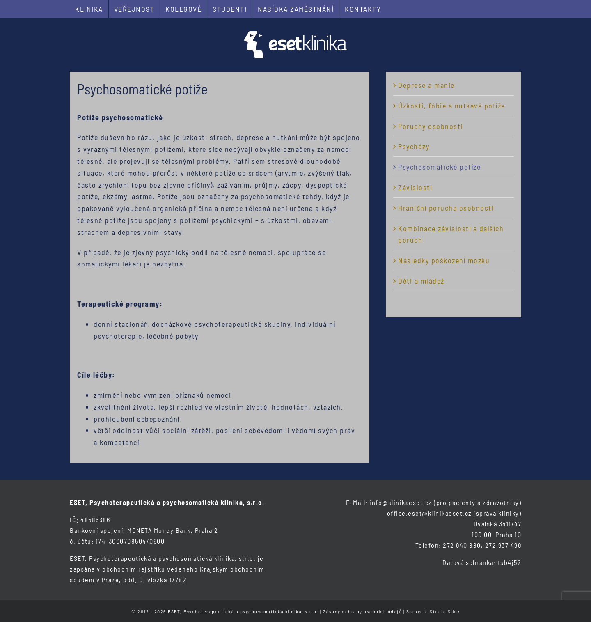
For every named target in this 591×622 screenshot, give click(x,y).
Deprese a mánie (426, 85)
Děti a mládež (421, 280)
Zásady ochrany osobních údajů (362, 611)
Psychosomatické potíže (439, 166)
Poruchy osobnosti (430, 126)
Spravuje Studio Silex (433, 611)
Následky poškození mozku (444, 260)
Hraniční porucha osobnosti (446, 207)
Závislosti (415, 187)
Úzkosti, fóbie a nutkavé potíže (451, 105)
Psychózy (413, 146)
